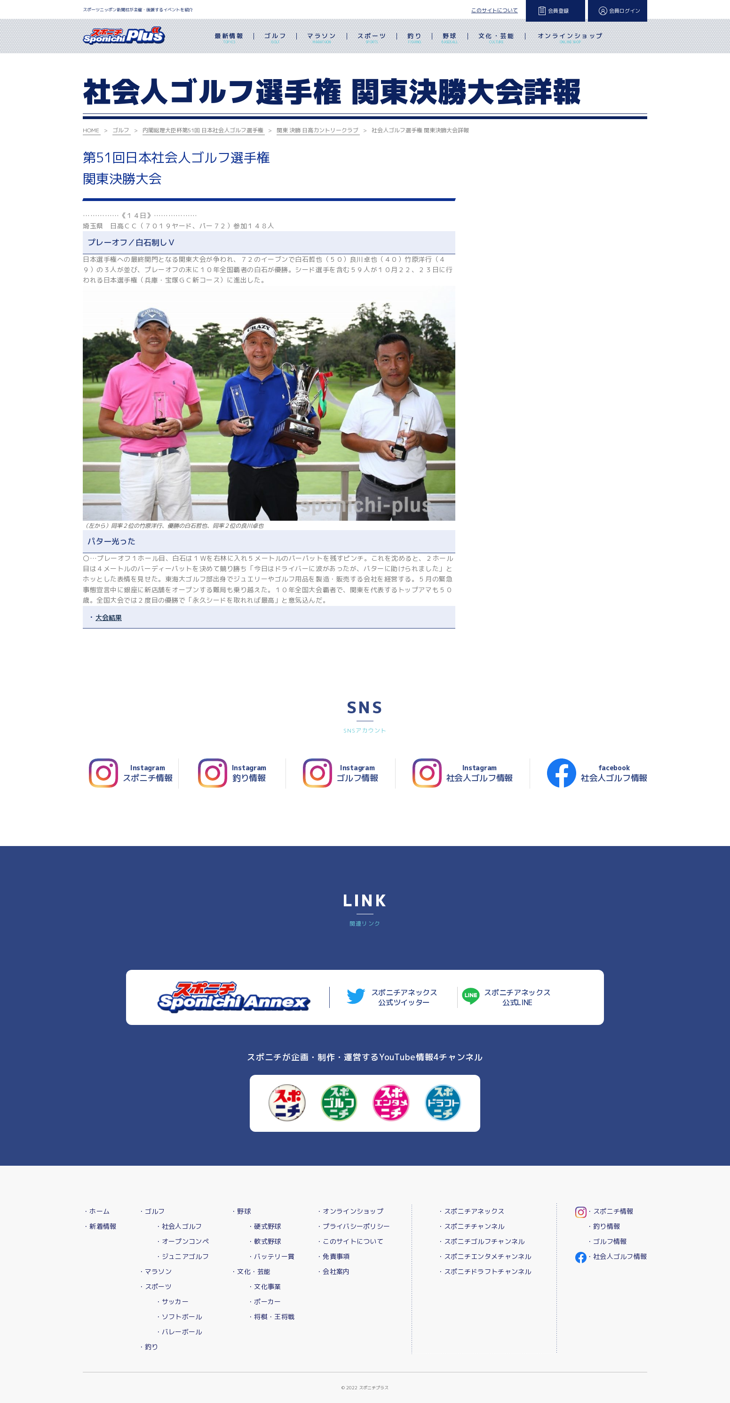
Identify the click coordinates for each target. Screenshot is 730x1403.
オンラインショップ (570, 39)
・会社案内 (332, 1271)
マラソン (321, 39)
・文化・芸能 (250, 1271)
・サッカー (172, 1301)
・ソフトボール (178, 1316)
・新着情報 (99, 1226)
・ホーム (96, 1211)
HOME (91, 130)
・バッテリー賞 (270, 1256)
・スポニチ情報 (610, 1211)
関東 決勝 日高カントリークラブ (317, 130)
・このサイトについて (349, 1241)
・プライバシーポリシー (353, 1226)
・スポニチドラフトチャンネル (484, 1271)
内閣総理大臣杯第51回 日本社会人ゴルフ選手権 (203, 130)
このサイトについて (494, 10)
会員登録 (558, 11)
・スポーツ (155, 1286)
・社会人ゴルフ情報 (617, 1256)
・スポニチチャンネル (471, 1226)
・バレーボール (178, 1331)
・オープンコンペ (182, 1241)
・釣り (148, 1346)
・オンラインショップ (349, 1211)
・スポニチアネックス (471, 1211)
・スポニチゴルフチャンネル (481, 1241)
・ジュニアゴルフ (182, 1256)
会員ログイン (624, 11)
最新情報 (229, 39)
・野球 (240, 1211)
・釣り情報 (603, 1226)
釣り (414, 39)
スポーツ (372, 39)
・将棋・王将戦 (270, 1316)
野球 (450, 39)
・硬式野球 (264, 1226)
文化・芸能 (496, 39)
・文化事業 (264, 1286)
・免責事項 (332, 1256)
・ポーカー (264, 1301)
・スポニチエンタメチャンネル (484, 1256)
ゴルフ (275, 39)
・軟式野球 (264, 1241)
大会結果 (108, 617)
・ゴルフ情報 (607, 1241)
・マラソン (155, 1271)
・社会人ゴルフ (178, 1226)
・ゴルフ (151, 1211)
